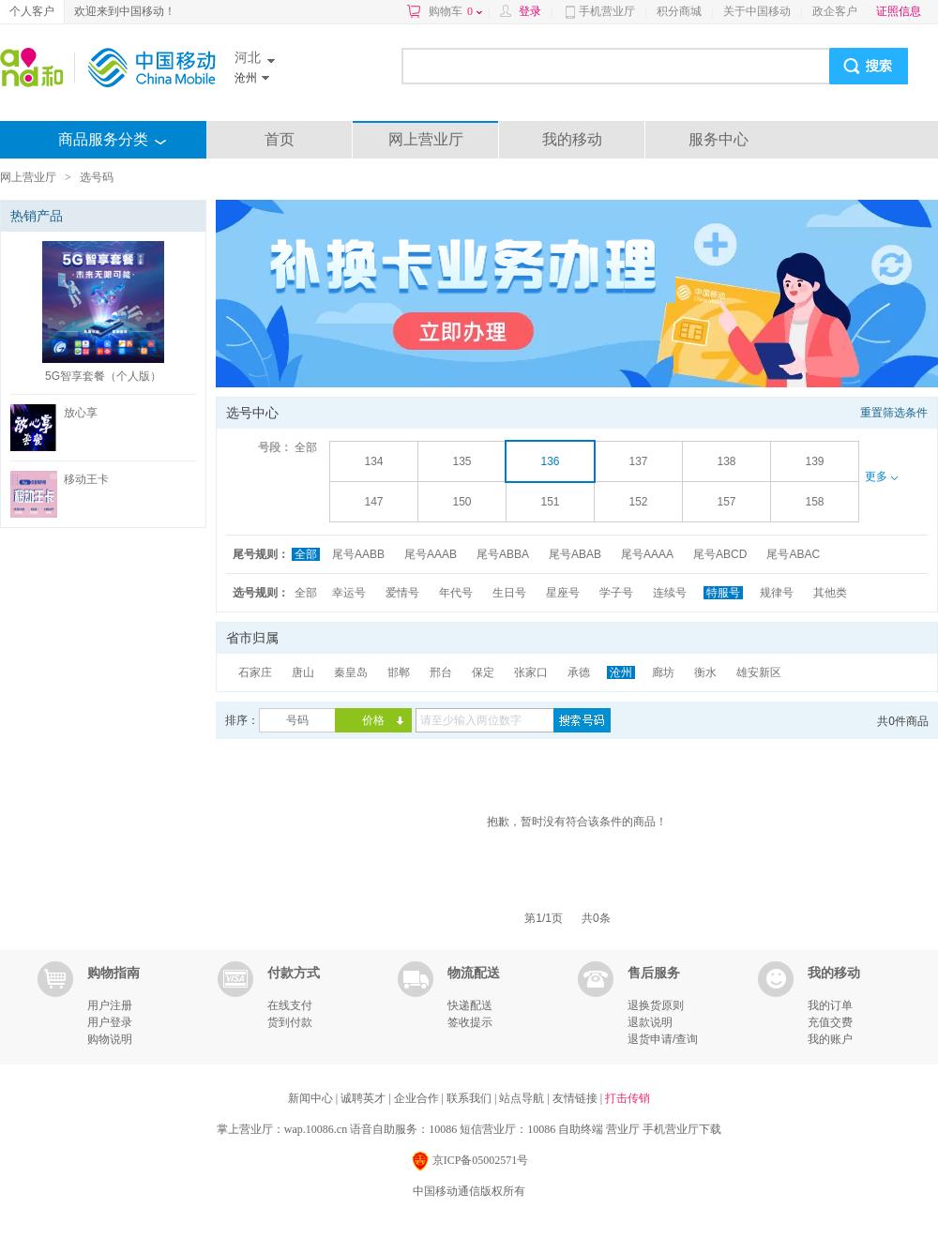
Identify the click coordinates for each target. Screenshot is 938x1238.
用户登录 (109, 1022)
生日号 (509, 592)
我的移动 (572, 139)
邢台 (441, 672)
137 (637, 461)
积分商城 (679, 11)
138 (726, 461)
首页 (280, 139)
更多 (881, 476)
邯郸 (398, 672)
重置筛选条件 (894, 412)
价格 (373, 720)
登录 (530, 11)
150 (461, 501)
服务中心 (718, 139)
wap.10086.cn (315, 1129)
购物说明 (109, 1039)
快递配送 (469, 1005)
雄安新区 (758, 672)
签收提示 (469, 1022)
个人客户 (31, 11)
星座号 (563, 592)
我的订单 (830, 1005)
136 (549, 461)
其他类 (830, 592)
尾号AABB (358, 554)
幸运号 (349, 592)
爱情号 (402, 592)
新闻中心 (312, 1098)
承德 (578, 672)
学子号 (616, 592)
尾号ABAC (793, 554)
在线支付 (289, 1005)
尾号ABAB (575, 554)
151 (549, 501)
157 (726, 501)
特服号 (723, 592)
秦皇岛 (351, 672)
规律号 (777, 592)
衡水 (705, 672)
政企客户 (834, 11)
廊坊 (663, 672)
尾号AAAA (647, 554)
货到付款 (289, 1022)
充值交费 (830, 1022)
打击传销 (627, 1098)
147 (373, 501)
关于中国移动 (757, 11)
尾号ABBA (503, 554)
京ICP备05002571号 (469, 1161)
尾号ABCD (720, 554)
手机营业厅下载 (682, 1129)
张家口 (531, 672)
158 (814, 501)
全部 (306, 447)
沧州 (621, 672)
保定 (483, 672)
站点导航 (523, 1098)
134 (373, 461)
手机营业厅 (607, 11)
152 (637, 501)
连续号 (670, 592)
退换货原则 (656, 1005)
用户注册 (109, 1005)
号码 (297, 720)
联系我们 (470, 1098)
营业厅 (623, 1129)
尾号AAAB (430, 554)
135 (461, 461)
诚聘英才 (364, 1098)
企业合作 (418, 1098)
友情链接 (576, 1098)
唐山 (303, 672)
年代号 (456, 592)
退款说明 (650, 1022)
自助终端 (580, 1129)
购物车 (455, 11)
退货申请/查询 (663, 1039)
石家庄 (255, 672)
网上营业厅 (425, 139)
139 (814, 461)
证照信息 (898, 11)
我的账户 (830, 1039)
